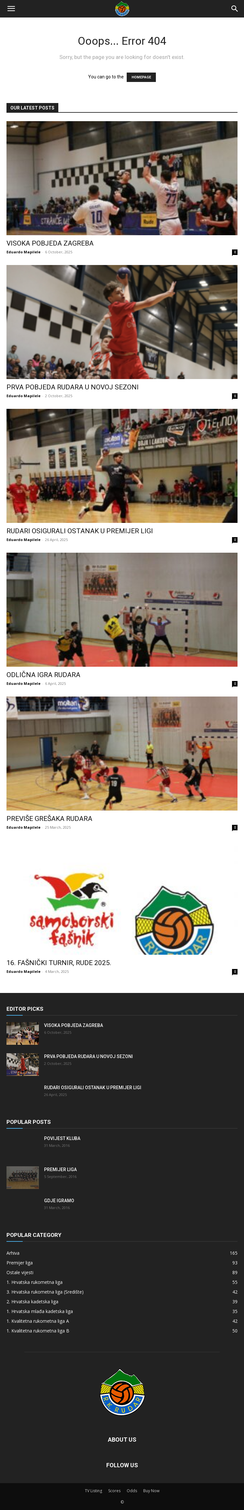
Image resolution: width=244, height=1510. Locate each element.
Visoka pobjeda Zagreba (50, 243)
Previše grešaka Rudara (49, 819)
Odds (132, 1490)
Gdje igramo (59, 1200)
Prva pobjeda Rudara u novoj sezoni (72, 387)
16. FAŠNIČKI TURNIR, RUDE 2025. (58, 963)
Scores (114, 1490)
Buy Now (151, 1490)
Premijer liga (60, 1169)
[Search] (235, 8)
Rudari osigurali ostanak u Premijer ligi (79, 531)
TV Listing (93, 1490)
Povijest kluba (62, 1138)
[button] (11, 8)
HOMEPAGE (141, 77)
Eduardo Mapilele (23, 251)
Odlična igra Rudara (43, 675)
